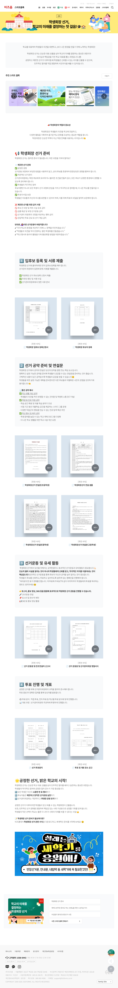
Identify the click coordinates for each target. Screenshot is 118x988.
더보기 (107, 76)
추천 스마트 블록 (13, 75)
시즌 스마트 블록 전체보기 (65, 921)
